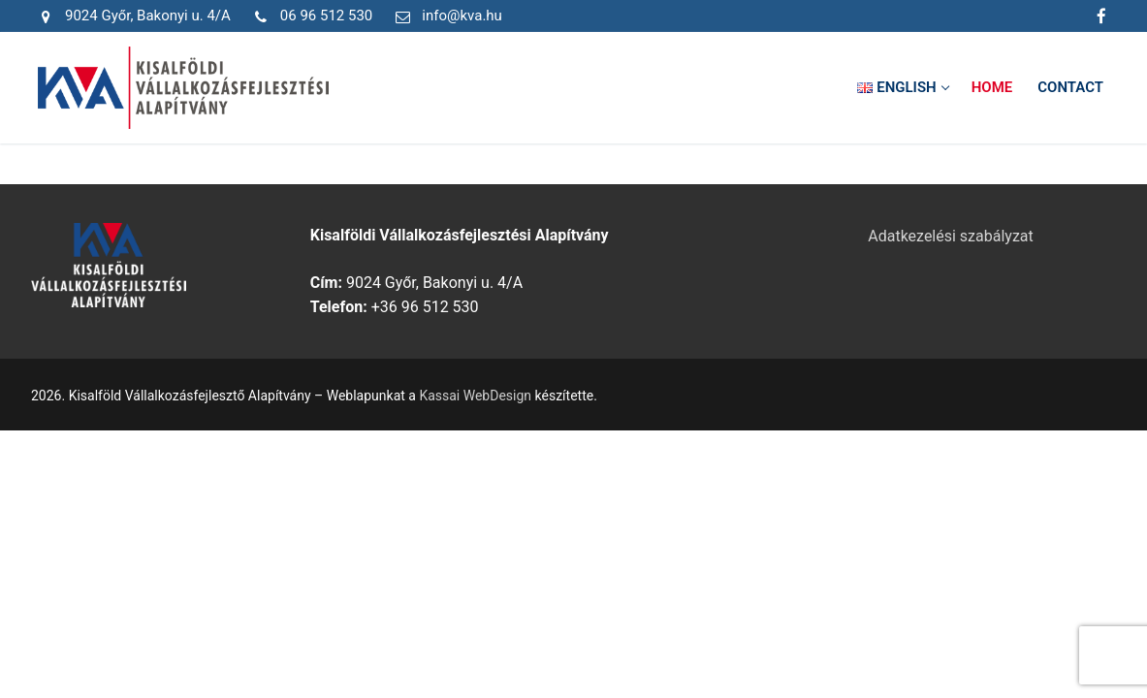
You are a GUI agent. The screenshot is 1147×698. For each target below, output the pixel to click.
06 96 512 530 (309, 16)
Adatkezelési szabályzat (951, 236)
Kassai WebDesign (475, 395)
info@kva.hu (445, 16)
